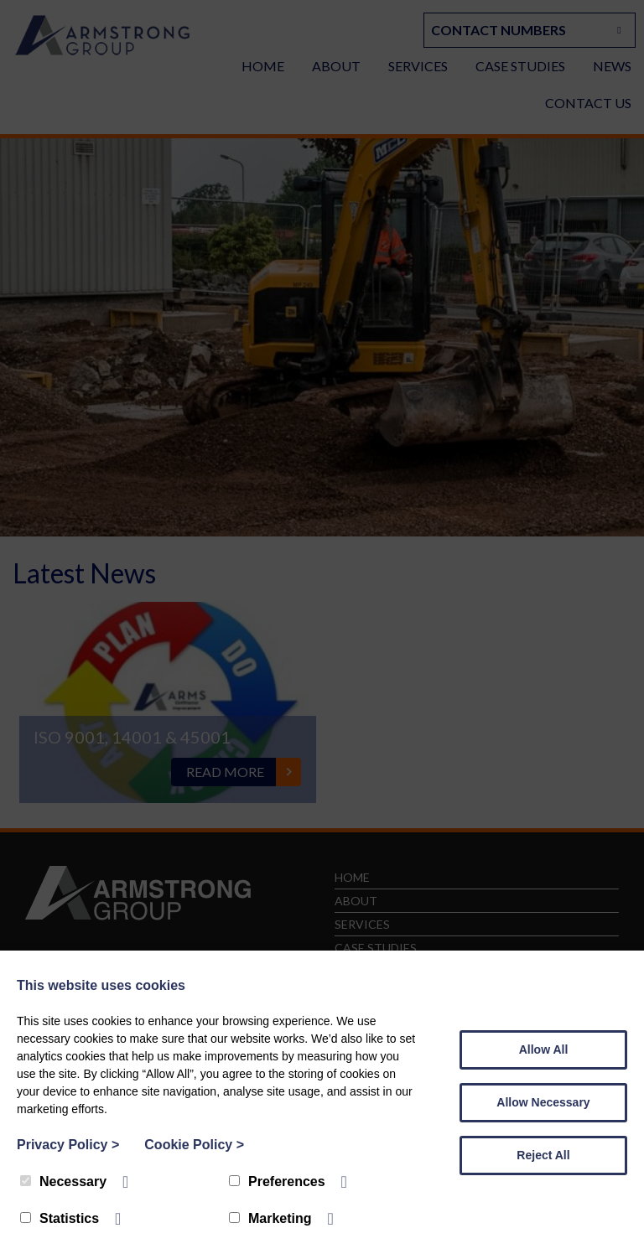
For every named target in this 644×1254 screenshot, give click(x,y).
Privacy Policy (68, 1144)
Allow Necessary (542, 1102)
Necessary (63, 1181)
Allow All (544, 1049)
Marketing (270, 1218)
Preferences (277, 1181)
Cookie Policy (194, 1144)
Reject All (543, 1155)
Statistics (59, 1218)
